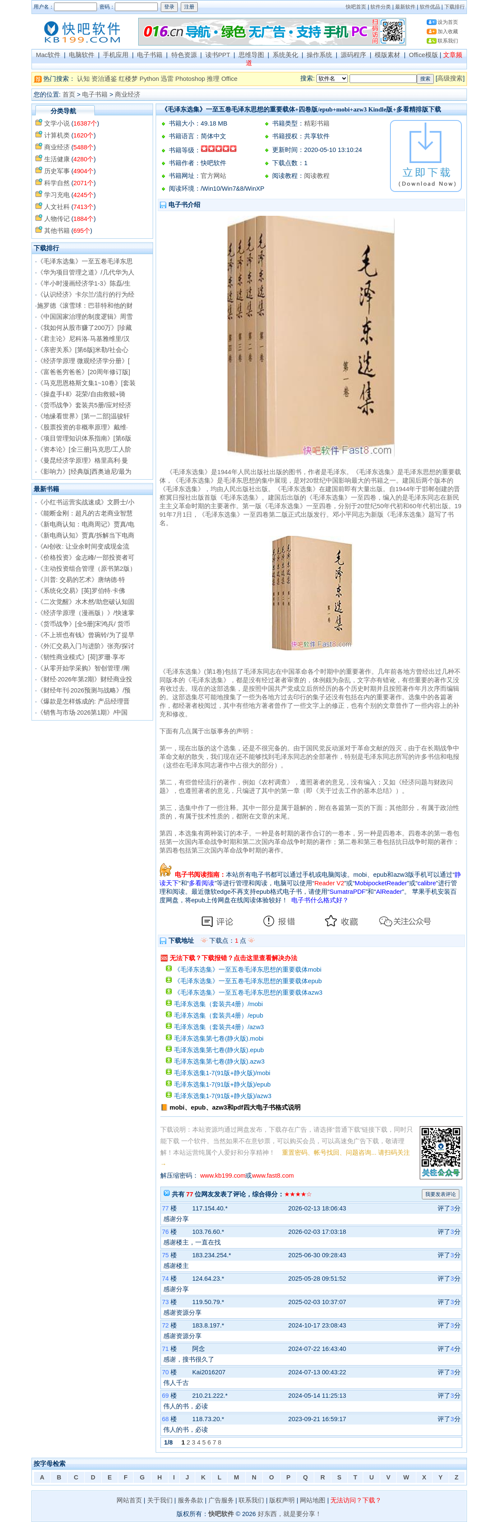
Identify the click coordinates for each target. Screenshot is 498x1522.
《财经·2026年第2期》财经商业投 (85, 679)
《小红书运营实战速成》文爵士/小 (85, 502)
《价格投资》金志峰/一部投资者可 (85, 557)
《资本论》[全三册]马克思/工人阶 (84, 449)
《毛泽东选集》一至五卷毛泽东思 (85, 261)
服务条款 (190, 1500)
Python (149, 78)
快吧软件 (221, 1514)
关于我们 (160, 1500)
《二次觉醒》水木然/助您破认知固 (85, 601)
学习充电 (57, 195)
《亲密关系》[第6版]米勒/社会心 (82, 349)
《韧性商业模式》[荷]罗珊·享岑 (81, 657)
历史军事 (57, 171)
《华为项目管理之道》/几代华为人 (85, 272)
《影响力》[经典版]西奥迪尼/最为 (84, 471)
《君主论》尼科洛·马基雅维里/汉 (83, 338)
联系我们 (448, 41)
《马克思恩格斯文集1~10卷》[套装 (86, 383)
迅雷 (167, 78)
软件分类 (380, 7)
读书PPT (217, 54)
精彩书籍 (317, 123)
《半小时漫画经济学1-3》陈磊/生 (84, 283)
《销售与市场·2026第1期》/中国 (82, 712)
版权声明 (282, 1500)
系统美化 (285, 54)
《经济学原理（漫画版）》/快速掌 (85, 612)
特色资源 (184, 54)
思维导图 (251, 54)
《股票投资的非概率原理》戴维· (82, 427)
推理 (213, 78)
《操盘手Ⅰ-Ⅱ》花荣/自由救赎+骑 (81, 394)
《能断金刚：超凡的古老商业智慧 (85, 513)
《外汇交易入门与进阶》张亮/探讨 (85, 646)
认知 (83, 78)
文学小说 (57, 123)
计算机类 (57, 135)
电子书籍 (149, 54)
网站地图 (312, 1500)
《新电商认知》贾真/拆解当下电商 (85, 535)
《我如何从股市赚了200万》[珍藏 (84, 327)
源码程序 (353, 54)
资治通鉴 (104, 78)
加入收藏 (448, 31)
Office (229, 78)
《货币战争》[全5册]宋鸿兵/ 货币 (83, 624)
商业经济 (127, 94)
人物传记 (57, 218)
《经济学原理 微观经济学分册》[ (83, 361)
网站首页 (129, 1500)
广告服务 (221, 1500)
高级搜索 (450, 78)
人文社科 (57, 206)
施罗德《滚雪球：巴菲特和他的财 (85, 305)
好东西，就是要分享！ (290, 1514)
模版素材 (387, 54)
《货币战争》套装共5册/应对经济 (84, 405)
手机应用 (115, 54)
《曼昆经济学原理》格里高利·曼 (82, 460)
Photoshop (190, 78)
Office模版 (423, 54)
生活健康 (57, 159)
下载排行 (454, 7)
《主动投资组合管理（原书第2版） (86, 568)
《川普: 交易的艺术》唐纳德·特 (81, 579)
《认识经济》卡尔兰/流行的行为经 (85, 294)
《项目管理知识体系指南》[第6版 (84, 438)
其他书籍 (57, 230)
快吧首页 (356, 7)
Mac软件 (48, 54)
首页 (69, 94)
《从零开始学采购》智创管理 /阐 (83, 668)
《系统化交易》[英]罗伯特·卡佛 (81, 590)
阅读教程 (317, 175)
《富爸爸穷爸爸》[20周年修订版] (83, 372)
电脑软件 (81, 54)
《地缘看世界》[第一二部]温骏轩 (83, 416)
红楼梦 (128, 78)
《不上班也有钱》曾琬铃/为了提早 (85, 635)
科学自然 (57, 183)
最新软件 (405, 7)
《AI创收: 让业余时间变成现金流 (83, 546)
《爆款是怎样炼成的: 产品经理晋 (83, 701)
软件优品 (430, 7)
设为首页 (448, 22)
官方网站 (213, 175)
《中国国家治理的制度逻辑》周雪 (85, 316)
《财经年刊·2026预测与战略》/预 (84, 690)
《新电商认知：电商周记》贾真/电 (85, 524)
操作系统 (319, 54)
